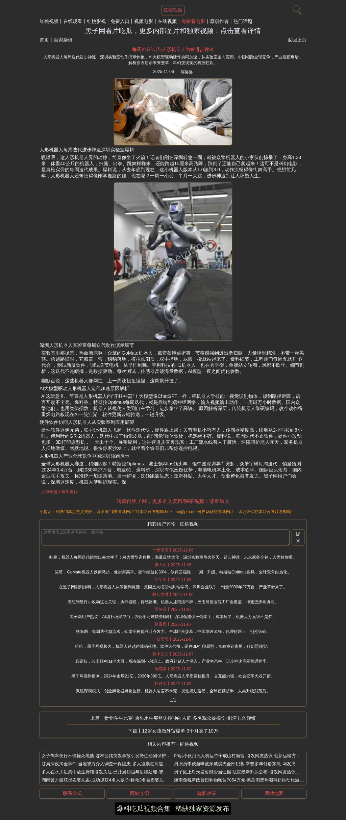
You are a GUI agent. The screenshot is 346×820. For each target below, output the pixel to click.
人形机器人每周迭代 (59, 491)
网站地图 (274, 793)
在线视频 (167, 21)
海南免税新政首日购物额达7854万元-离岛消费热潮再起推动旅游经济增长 (245, 780)
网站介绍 (139, 793)
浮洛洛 (187, 72)
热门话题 (242, 21)
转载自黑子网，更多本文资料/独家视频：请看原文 (173, 501)
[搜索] (296, 8)
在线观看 (72, 21)
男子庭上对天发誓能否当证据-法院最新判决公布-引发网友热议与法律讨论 (246, 771)
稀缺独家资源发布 (202, 808)
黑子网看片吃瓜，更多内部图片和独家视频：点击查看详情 (173, 30)
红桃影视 (96, 21)
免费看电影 (193, 21)
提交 (298, 537)
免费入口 (119, 21)
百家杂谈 (63, 40)
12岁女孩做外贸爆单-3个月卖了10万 (180, 731)
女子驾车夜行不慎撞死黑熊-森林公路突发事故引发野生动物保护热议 (108, 755)
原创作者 (219, 21)
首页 (44, 40)
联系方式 (72, 793)
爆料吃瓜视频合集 (144, 808)
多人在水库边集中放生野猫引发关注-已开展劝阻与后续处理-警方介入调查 (113, 771)
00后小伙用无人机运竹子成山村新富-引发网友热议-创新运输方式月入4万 (245, 755)
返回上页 (297, 40)
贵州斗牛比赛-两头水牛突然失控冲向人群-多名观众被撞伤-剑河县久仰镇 (180, 718)
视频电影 (143, 21)
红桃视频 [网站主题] (173, 9)
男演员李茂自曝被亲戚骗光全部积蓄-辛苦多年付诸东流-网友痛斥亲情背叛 (246, 763)
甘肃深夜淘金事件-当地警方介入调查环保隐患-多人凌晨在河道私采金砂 (111, 763)
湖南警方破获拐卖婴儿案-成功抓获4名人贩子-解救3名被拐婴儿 (103, 780)
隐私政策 (206, 793)
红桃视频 (49, 21)
